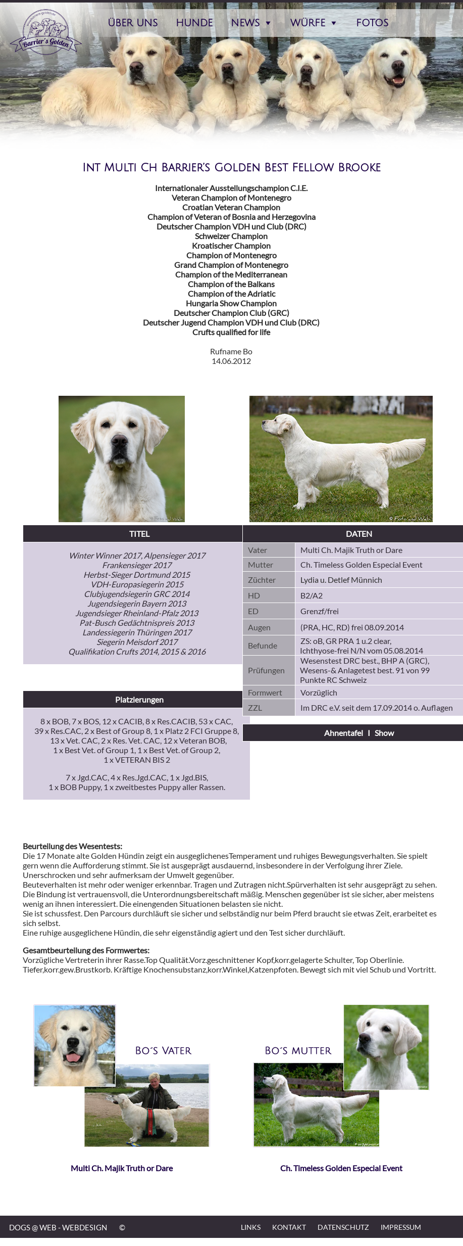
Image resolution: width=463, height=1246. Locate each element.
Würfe (307, 23)
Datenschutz (343, 1227)
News (245, 23)
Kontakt (289, 1227)
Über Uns (133, 23)
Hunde (194, 23)
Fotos (372, 23)
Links (251, 1227)
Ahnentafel (343, 732)
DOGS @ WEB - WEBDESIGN (58, 1227)
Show (384, 732)
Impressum (401, 1227)
